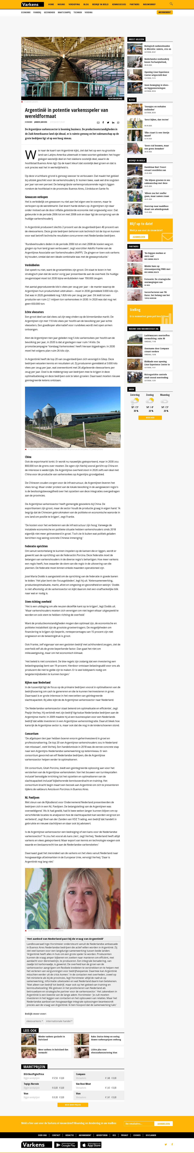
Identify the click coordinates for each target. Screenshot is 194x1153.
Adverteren (101, 1135)
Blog (86, 4)
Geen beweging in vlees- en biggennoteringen (156, 86)
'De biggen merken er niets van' (155, 254)
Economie (25, 12)
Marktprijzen (34, 1066)
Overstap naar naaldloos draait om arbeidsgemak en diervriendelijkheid (156, 208)
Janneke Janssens (40, 122)
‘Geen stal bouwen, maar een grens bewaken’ (156, 147)
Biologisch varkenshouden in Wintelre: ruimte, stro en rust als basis (157, 47)
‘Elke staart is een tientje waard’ (156, 134)
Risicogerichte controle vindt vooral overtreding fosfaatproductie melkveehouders (156, 376)
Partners (134, 4)
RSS (114, 1135)
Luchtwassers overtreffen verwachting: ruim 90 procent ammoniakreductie (157, 337)
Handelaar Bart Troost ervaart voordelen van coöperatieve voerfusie (155, 168)
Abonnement (165, 12)
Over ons (42, 1135)
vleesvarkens (33, 1021)
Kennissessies (119, 4)
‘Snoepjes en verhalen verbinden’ (155, 108)
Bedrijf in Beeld (100, 4)
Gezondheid (49, 12)
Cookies (137, 1135)
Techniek (78, 12)
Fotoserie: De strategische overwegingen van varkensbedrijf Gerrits (157, 281)
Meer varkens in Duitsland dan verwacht (53, 1051)
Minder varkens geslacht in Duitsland (51, 1038)
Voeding (88, 12)
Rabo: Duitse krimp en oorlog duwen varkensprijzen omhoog (106, 1038)
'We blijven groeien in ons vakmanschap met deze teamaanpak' (157, 181)
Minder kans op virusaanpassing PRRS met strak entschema (157, 267)
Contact (56, 1135)
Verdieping (74, 4)
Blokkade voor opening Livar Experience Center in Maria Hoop (157, 363)
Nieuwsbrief (149, 4)
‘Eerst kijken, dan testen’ (156, 119)
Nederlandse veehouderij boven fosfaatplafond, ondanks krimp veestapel (156, 60)
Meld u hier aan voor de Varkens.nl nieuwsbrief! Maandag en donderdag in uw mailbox (68, 1123)
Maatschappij (64, 12)
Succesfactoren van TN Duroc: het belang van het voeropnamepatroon (157, 294)
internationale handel (58, 1021)
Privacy (124, 1135)
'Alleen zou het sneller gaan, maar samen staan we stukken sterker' (156, 195)
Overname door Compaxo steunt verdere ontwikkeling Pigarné (156, 350)
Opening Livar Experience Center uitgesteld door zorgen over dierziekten (156, 73)
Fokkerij (37, 12)
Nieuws (61, 4)
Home (51, 4)
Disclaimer (151, 1135)
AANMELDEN (163, 1123)
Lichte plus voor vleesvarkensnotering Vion (104, 1051)
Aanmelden (139, 237)
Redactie (69, 1135)
